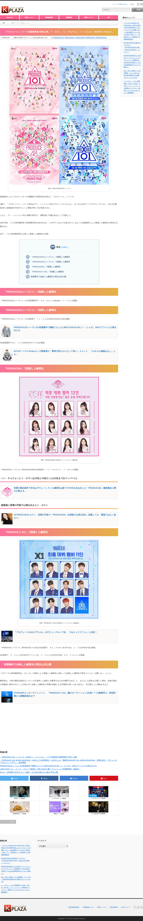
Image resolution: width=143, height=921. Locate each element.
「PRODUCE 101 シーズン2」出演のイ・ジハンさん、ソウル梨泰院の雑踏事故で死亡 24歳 (38, 757)
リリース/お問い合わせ (120, 4)
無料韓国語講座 (74, 907)
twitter (138, 4)
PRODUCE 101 (58, 38)
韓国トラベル (88, 17)
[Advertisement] (69, 8)
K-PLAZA (69, 918)
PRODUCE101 (70, 38)
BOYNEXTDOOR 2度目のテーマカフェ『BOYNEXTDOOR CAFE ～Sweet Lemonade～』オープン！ (132, 47)
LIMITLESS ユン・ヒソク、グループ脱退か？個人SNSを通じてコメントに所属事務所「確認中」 (40, 769)
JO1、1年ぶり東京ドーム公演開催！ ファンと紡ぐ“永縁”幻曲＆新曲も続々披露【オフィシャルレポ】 (16, 879)
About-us (9, 17)
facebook (141, 4)
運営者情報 (114, 907)
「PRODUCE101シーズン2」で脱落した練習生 (50, 262)
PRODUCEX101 (101, 38)
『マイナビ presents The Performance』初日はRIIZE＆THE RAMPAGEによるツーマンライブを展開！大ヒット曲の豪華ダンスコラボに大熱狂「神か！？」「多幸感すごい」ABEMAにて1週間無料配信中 (16, 850)
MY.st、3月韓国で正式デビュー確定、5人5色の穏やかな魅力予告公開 (29, 772)
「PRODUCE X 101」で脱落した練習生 (47, 272)
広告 (132, 4)
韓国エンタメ (29, 17)
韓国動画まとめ (88, 907)
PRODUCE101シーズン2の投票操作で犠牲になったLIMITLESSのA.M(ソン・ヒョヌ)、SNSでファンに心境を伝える (48, 766)
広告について (125, 907)
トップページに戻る (8, 821)
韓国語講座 (49, 17)
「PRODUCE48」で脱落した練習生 (46, 267)
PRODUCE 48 (90, 38)
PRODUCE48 (80, 38)
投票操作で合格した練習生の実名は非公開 (48, 277)
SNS (108, 17)
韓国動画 (69, 17)
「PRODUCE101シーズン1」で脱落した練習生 (50, 257)
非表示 (64, 247)
